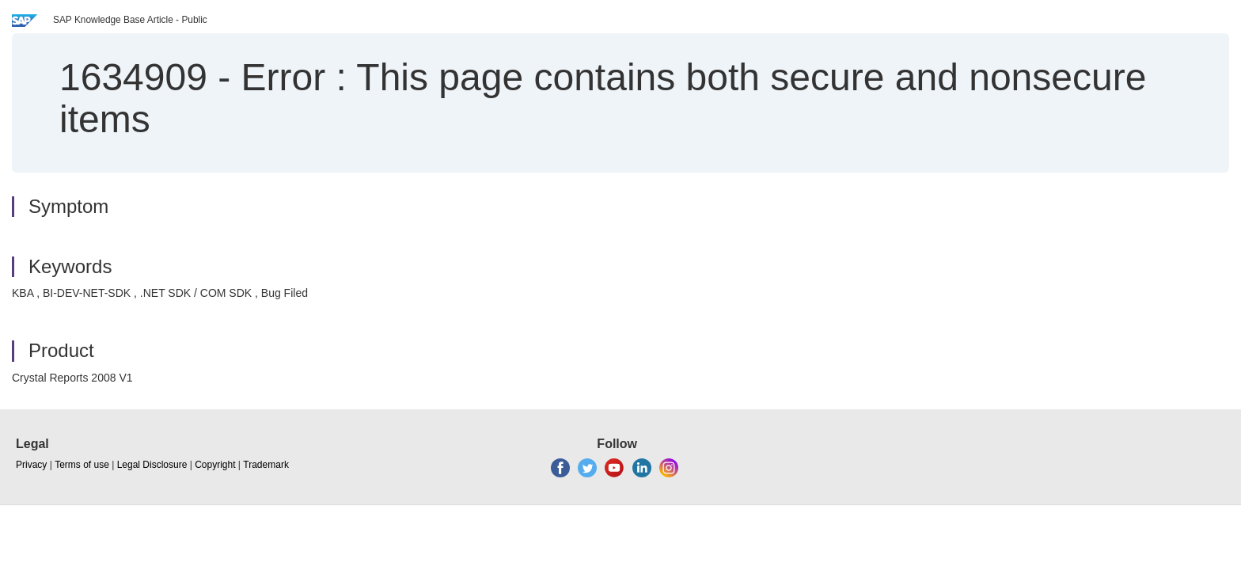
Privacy (31, 464)
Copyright (215, 464)
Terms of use (82, 464)
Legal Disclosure (152, 464)
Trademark (266, 464)
